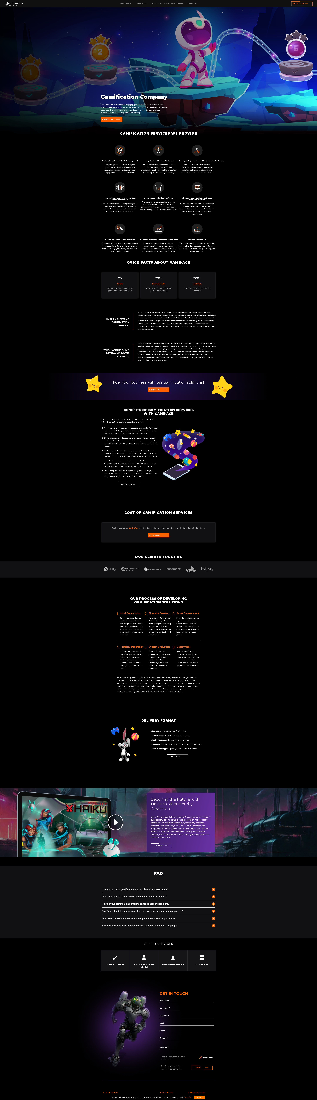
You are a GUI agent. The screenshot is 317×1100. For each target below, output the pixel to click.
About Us (156, 3)
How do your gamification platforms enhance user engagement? (158, 904)
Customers (169, 3)
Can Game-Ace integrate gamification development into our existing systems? (158, 911)
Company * (164, 1015)
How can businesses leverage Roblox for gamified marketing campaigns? (158, 925)
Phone (162, 1031)
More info (188, 1097)
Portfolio (141, 3)
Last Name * (165, 1008)
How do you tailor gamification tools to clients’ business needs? (158, 889)
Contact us (191, 3)
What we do (125, 3)
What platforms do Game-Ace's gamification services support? (158, 896)
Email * (163, 1023)
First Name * (165, 1000)
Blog (180, 3)
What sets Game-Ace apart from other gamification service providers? (158, 918)
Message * (164, 1047)
